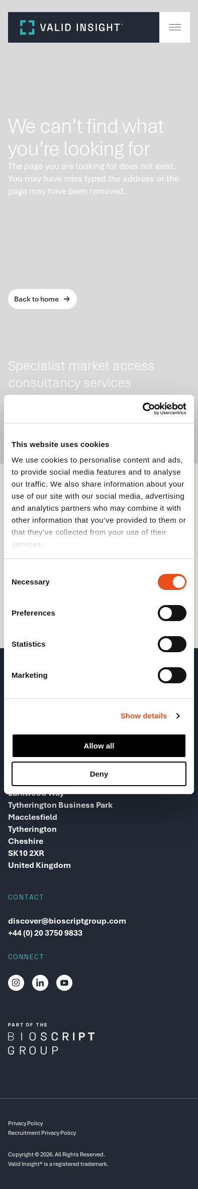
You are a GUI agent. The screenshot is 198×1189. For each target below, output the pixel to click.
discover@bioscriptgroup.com (67, 921)
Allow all (99, 745)
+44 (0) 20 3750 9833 (45, 933)
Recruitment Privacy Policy (42, 1132)
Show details (144, 715)
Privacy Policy (25, 1123)
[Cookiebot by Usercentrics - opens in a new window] (143, 408)
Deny (99, 774)
